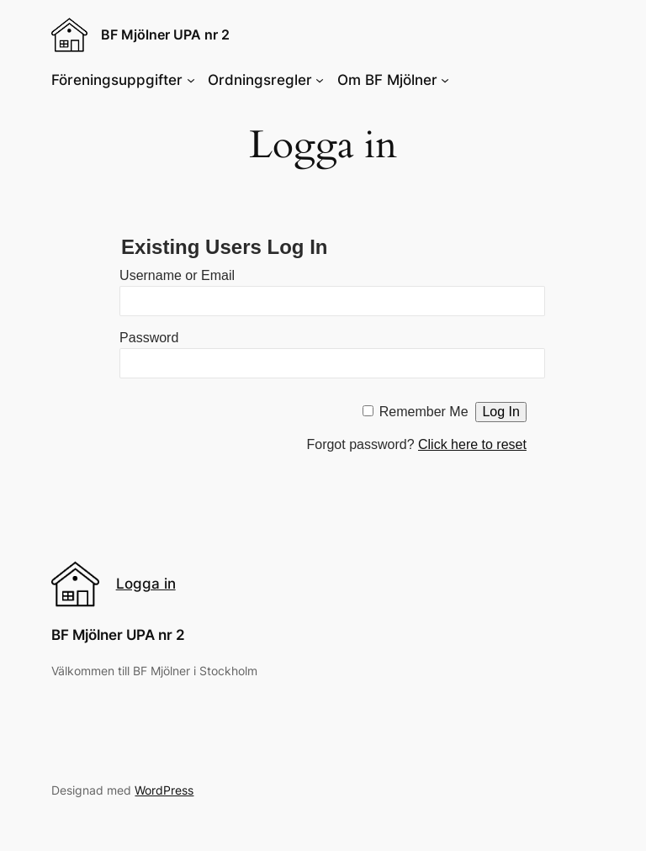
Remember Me (424, 411)
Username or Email (177, 275)
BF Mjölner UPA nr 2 (165, 34)
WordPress (164, 790)
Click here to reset (472, 444)
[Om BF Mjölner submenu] (445, 80)
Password (148, 337)
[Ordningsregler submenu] (319, 80)
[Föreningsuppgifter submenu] (191, 80)
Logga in (146, 583)
